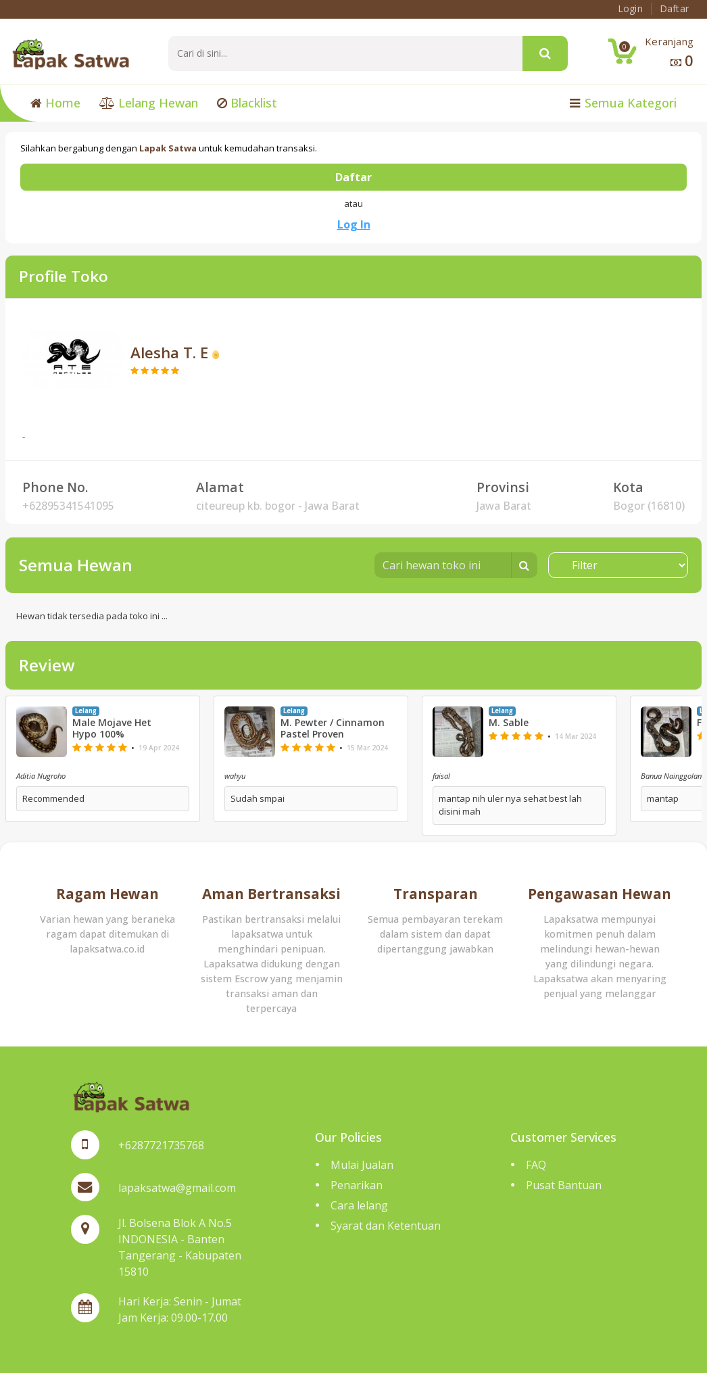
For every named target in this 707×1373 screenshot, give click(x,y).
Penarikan (357, 1185)
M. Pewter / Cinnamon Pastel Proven (333, 728)
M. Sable (509, 723)
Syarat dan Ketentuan (386, 1225)
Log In (353, 224)
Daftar (353, 177)
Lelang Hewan (148, 103)
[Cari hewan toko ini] (443, 565)
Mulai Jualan (362, 1164)
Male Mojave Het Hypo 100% (111, 728)
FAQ (536, 1164)
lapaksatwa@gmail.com (177, 1187)
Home (55, 103)
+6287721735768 (161, 1145)
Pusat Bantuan (564, 1185)
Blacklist (247, 103)
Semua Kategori (623, 103)
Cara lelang (359, 1205)
